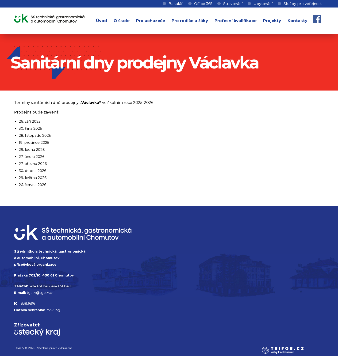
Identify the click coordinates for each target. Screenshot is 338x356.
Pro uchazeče (150, 20)
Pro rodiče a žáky (190, 20)
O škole (122, 20)
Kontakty (297, 20)
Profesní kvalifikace (236, 20)
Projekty (272, 20)
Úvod (101, 20)
